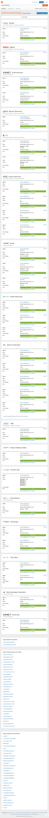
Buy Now (33, 38)
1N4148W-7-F (6, 763)
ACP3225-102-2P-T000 (8, 701)
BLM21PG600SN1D (8, 664)
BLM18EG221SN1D (8, 696)
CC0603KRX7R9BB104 (8, 778)
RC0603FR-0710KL (8, 783)
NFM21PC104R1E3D (8, 694)
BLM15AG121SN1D (8, 706)
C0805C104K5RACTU (8, 760)
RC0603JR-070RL (7, 805)
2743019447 (6, 713)
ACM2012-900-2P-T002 (8, 704)
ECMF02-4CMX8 (7, 679)
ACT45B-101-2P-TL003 (8, 726)
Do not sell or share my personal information (23, 814)
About (14, 812)
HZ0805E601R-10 (7, 686)
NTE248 (5, 736)
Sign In (46, 2)
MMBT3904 (6, 743)
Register (41, 2)
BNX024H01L (6, 691)
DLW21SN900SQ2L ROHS (9, 644)
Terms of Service (41, 812)
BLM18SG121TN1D (8, 659)
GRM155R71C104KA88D (9, 765)
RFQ (33, 102)
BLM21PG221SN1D (8, 654)
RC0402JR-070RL (7, 753)
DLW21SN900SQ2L (24, 28)
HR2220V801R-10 (7, 716)
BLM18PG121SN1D (8, 676)
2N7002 (5, 797)
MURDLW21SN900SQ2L (26, 327)
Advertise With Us (35, 814)
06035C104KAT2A (7, 800)
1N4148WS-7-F (7, 770)
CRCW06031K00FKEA (8, 792)
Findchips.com (2, 2)
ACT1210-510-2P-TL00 (8, 672)
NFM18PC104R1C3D (8, 718)
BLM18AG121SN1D (8, 684)
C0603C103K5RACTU (8, 802)
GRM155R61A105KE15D (9, 795)
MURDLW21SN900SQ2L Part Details (28, 337)
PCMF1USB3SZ (7, 674)
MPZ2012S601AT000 (8, 723)
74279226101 (6, 689)
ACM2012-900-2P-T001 (8, 662)
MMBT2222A (6, 785)
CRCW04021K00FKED (8, 758)
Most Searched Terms (20, 812)
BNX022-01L (6, 699)
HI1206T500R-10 (7, 681)
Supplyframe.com (30, 816)
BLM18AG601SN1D (8, 669)
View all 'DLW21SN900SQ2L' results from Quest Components (15, 416)
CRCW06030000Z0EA (8, 773)
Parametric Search (28, 812)
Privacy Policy (34, 812)
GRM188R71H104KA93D (9, 755)
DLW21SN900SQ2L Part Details (27, 40)
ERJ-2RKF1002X (7, 790)
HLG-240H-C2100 (7, 741)
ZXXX (4, 748)
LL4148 (5, 807)
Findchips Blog (35, 2)
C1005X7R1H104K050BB (9, 738)
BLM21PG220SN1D (8, 711)
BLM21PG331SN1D (8, 667)
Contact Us (10, 812)
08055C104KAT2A (7, 788)
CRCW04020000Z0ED (8, 775)
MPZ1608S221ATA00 (8, 657)
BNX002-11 (6, 721)
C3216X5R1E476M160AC (9, 746)
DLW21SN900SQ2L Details (42, 13)
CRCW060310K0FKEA (8, 751)
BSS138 (5, 780)
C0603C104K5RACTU (8, 768)
